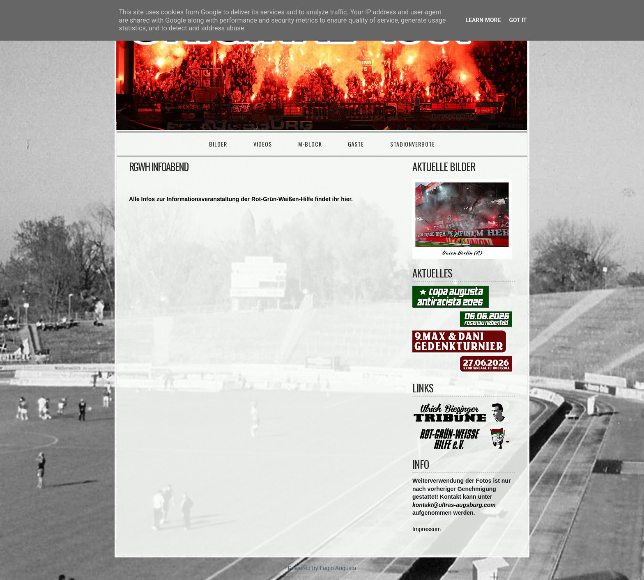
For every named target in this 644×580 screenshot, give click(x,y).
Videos (262, 144)
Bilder (218, 144)
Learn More (483, 20)
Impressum (426, 529)
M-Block (310, 144)
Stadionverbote (412, 144)
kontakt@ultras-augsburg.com (454, 505)
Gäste (356, 144)
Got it (518, 20)
